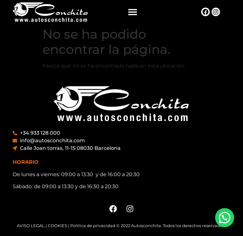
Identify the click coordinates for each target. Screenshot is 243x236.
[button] (132, 11)
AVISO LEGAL (31, 225)
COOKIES (57, 225)
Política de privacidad (92, 225)
